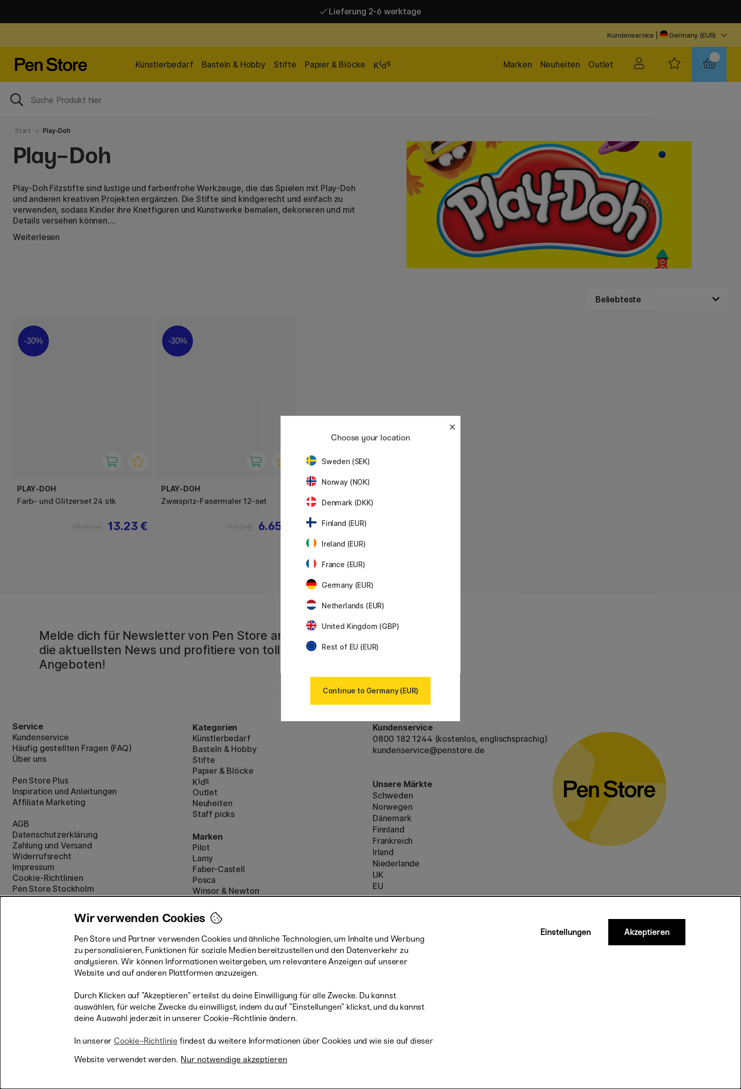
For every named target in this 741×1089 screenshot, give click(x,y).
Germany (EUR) (340, 585)
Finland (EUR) (336, 523)
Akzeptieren (646, 932)
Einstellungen (565, 932)
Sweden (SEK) (338, 461)
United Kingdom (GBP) (352, 626)
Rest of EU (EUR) (342, 646)
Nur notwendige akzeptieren (234, 1059)
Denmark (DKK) (340, 502)
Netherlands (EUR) (345, 605)
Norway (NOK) (338, 482)
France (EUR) (335, 564)
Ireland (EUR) (336, 543)
